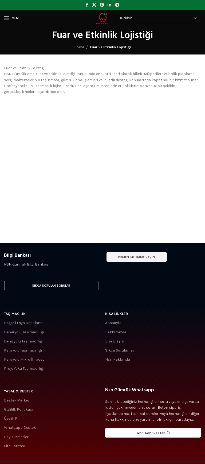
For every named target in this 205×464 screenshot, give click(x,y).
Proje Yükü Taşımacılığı (24, 368)
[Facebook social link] (87, 5)
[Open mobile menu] (12, 18)
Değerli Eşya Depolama (24, 323)
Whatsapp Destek (20, 427)
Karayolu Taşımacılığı (23, 350)
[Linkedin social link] (109, 5)
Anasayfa (113, 323)
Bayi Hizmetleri (16, 437)
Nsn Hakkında (117, 359)
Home (79, 47)
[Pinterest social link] (102, 5)
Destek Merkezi (17, 400)
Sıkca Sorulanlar (119, 350)
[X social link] (94, 5)
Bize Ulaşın (114, 341)
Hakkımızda (115, 332)
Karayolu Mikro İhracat (24, 359)
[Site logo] (102, 17)
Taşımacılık (15, 313)
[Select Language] (158, 18)
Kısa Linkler (116, 313)
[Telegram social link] (117, 5)
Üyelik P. (11, 418)
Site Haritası (14, 446)
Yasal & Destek (18, 391)
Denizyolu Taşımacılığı (24, 341)
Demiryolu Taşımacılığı (24, 332)
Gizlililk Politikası (18, 409)
